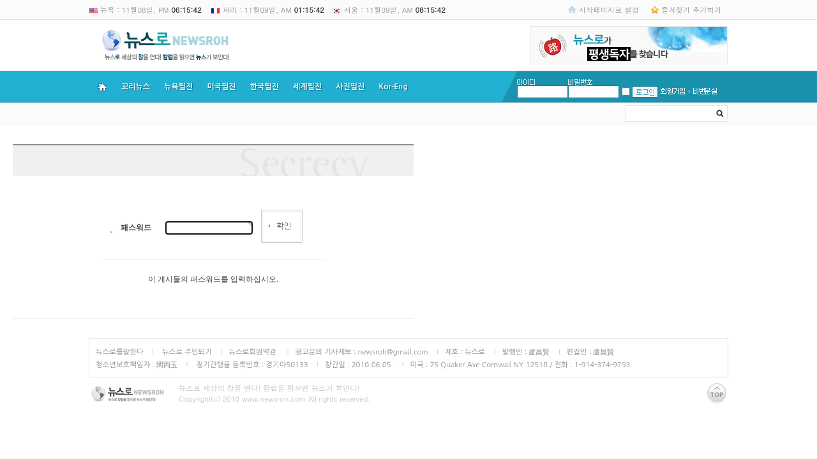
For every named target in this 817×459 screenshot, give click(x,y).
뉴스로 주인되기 (186, 352)
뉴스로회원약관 (253, 352)
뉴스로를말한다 (120, 352)
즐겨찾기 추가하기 (691, 9)
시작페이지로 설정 (609, 9)
